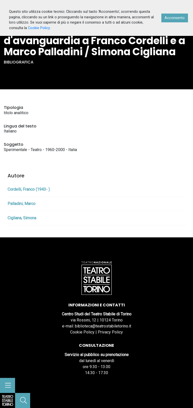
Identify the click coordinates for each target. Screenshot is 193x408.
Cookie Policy (82, 332)
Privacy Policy (110, 332)
